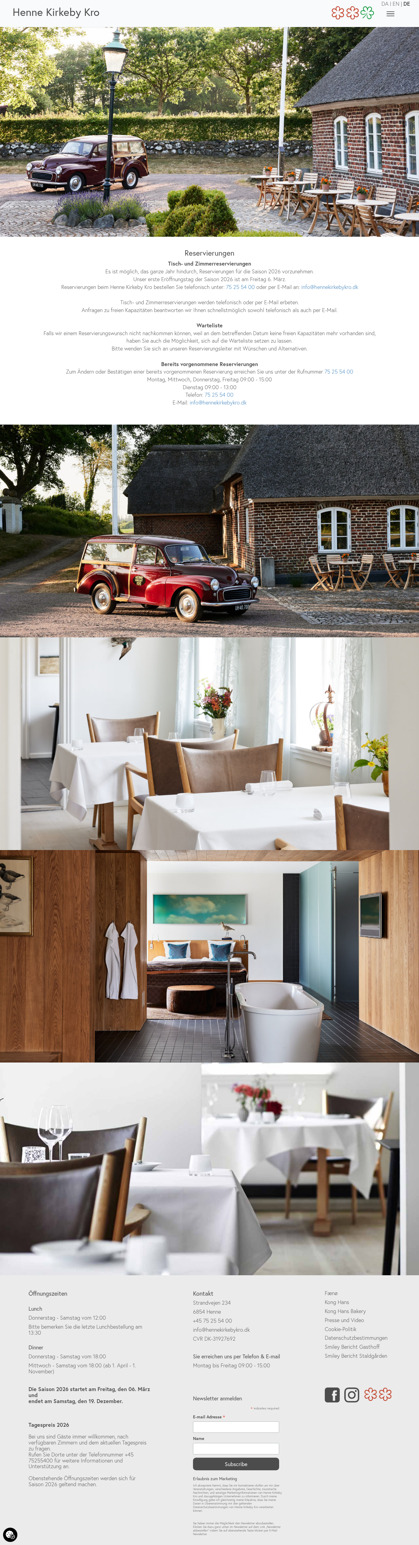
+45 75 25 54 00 (212, 1320)
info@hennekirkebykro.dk (329, 287)
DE (406, 3)
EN (396, 3)
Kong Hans (337, 1302)
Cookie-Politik (340, 1329)
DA (385, 3)
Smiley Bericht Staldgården (356, 1355)
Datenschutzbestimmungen (356, 1337)
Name (198, 1438)
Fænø (331, 1293)
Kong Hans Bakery (345, 1311)
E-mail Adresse (209, 1416)
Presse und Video (344, 1320)
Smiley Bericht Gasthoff (352, 1346)
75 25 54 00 (240, 287)
